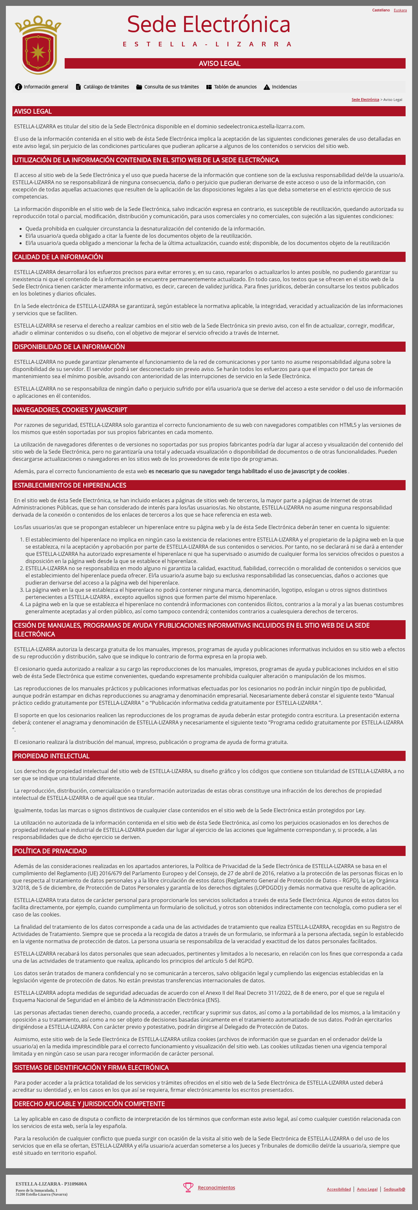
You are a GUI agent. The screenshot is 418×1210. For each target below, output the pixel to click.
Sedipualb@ (394, 1189)
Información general (46, 87)
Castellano (381, 10)
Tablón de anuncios (235, 87)
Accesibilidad (339, 1189)
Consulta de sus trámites (171, 87)
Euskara (400, 10)
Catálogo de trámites (106, 87)
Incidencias (284, 87)
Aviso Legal (367, 1189)
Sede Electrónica (365, 99)
